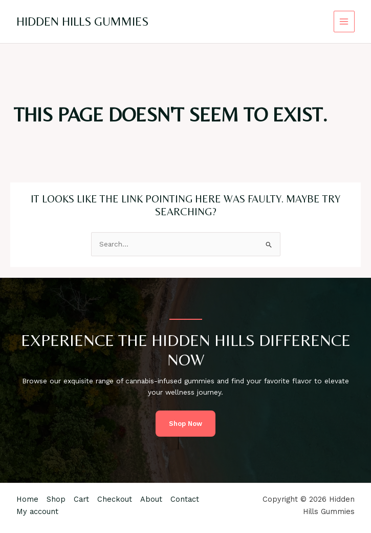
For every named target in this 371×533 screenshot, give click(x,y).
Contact (184, 499)
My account (37, 511)
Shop (56, 499)
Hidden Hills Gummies (82, 21)
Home (27, 499)
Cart (81, 499)
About (151, 499)
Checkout (114, 499)
